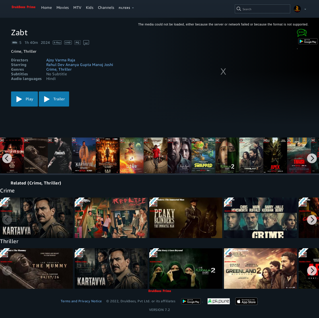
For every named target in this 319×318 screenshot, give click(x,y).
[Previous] (7, 158)
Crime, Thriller (59, 69)
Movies (62, 7)
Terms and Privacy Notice (81, 301)
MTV (77, 7)
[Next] (312, 158)
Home (46, 7)
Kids (89, 7)
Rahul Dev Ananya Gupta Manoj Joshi (79, 64)
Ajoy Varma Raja (60, 60)
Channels (106, 7)
